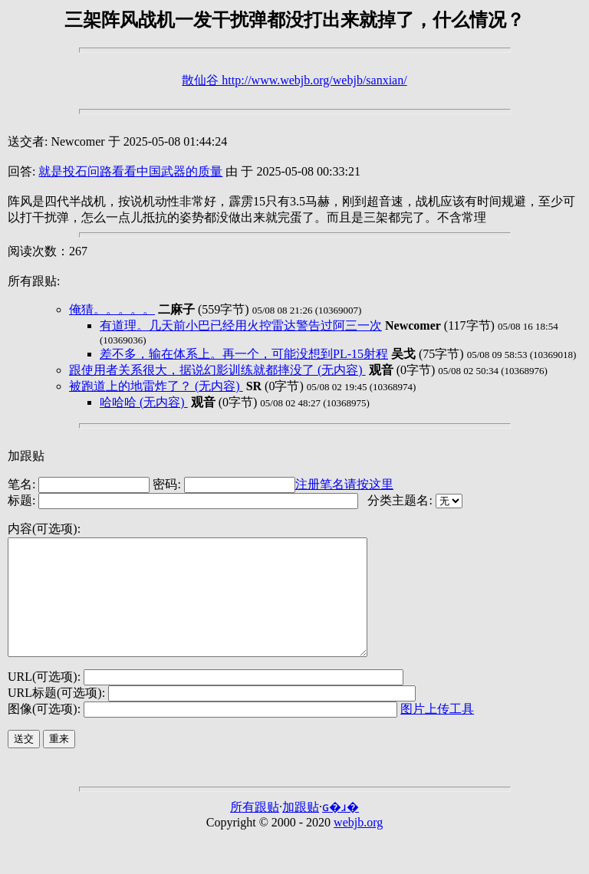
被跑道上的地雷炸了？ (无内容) (156, 386)
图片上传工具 (437, 731)
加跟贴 (26, 455)
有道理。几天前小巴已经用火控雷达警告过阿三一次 (241, 325)
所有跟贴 (254, 829)
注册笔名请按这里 (344, 484)
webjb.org (358, 845)
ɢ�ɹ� (340, 829)
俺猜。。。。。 (112, 309)
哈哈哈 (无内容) (144, 402)
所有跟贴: (34, 281)
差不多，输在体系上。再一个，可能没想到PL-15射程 (244, 353)
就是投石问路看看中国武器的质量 (130, 171)
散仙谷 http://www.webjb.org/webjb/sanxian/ (294, 80)
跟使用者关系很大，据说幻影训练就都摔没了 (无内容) (217, 369)
